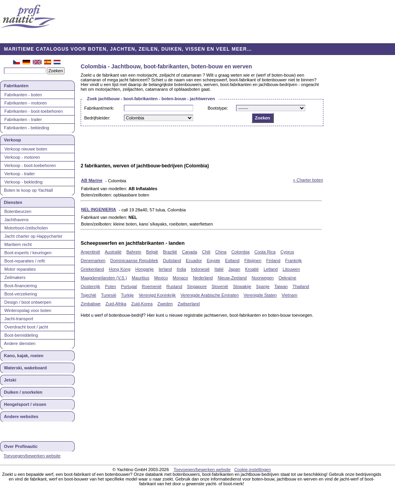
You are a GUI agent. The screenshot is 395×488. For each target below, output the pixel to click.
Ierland (165, 269)
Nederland (203, 277)
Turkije (127, 295)
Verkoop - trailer (19, 173)
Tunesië (108, 295)
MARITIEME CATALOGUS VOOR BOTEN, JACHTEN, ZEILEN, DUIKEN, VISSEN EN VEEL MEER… (128, 49)
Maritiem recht (18, 244)
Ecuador (194, 260)
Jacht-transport (18, 318)
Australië (113, 252)
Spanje (262, 286)
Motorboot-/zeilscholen (26, 228)
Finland (273, 260)
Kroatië (252, 269)
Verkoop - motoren (22, 157)
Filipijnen (252, 260)
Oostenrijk (90, 286)
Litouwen (291, 269)
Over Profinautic (21, 446)
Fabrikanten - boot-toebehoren (33, 111)
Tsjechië (88, 295)
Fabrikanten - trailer (23, 119)
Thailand (300, 286)
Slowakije (242, 286)
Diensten (13, 202)
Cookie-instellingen (252, 469)
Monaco (180, 277)
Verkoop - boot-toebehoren (30, 165)
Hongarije (144, 269)
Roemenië (151, 286)
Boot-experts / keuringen (28, 252)
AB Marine (91, 180)
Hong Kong (120, 269)
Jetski (10, 380)
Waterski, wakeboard (25, 367)
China (221, 252)
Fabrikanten (16, 85)
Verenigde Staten (260, 295)
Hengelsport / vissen (25, 404)
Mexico (161, 277)
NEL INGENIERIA (98, 209)
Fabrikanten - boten (23, 94)
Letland (271, 269)
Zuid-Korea (141, 303)
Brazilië (170, 252)
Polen (110, 286)
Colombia (240, 252)
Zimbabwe (91, 303)
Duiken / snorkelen (23, 392)
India (181, 269)
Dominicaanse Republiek (134, 260)
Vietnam (289, 295)
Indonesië (200, 269)
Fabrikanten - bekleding (26, 127)
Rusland (174, 286)
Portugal (129, 286)
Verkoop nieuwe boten (25, 149)
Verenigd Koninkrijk (156, 295)
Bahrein (133, 252)
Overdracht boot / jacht (26, 327)
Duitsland (172, 260)
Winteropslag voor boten (27, 310)
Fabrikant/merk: (99, 108)
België (152, 252)
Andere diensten (19, 343)
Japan (234, 269)
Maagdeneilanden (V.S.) (104, 277)
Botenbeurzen (17, 211)
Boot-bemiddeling (21, 335)
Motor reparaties (20, 269)
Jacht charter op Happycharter (33, 236)
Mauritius (141, 277)
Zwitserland (188, 303)
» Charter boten (308, 180)
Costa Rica (265, 252)
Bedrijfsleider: (97, 118)
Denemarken (93, 260)
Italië (218, 269)
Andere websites (21, 416)
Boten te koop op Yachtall (28, 190)
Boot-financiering (20, 285)
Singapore (197, 286)
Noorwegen (262, 277)
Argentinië (90, 252)
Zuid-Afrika (115, 303)
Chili (206, 252)
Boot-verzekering (20, 294)
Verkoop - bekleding (23, 182)
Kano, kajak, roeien (23, 355)
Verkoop (12, 140)
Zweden (165, 303)
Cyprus (287, 252)
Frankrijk (293, 260)
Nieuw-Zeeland (232, 277)
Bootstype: (218, 108)
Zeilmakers (15, 277)
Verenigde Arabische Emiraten (210, 295)
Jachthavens (16, 219)
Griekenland (92, 269)
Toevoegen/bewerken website (32, 455)
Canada (189, 252)
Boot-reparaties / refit (24, 261)
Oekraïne (287, 277)
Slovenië (220, 286)
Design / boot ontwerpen (27, 302)
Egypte (213, 260)
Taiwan (281, 286)
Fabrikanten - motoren (25, 103)
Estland (232, 260)
